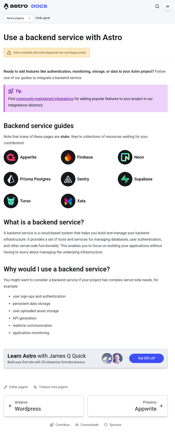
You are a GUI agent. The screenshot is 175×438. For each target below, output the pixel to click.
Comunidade (87, 425)
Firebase (85, 157)
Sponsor (112, 425)
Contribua (59, 425)
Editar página (16, 387)
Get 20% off (146, 358)
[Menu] (167, 6)
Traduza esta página (50, 387)
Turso (25, 200)
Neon (139, 157)
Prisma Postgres (35, 179)
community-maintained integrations (45, 99)
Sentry (83, 179)
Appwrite (28, 157)
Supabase (143, 179)
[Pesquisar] (157, 6)
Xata (81, 200)
